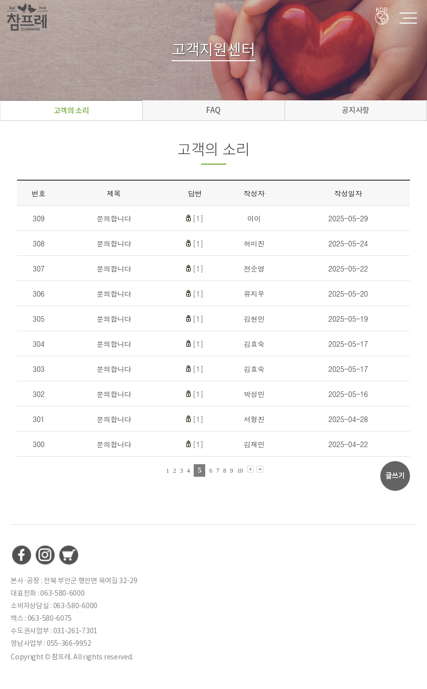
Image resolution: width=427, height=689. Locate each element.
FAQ (213, 110)
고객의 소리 (71, 110)
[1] (198, 218)
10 (239, 470)
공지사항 (355, 110)
